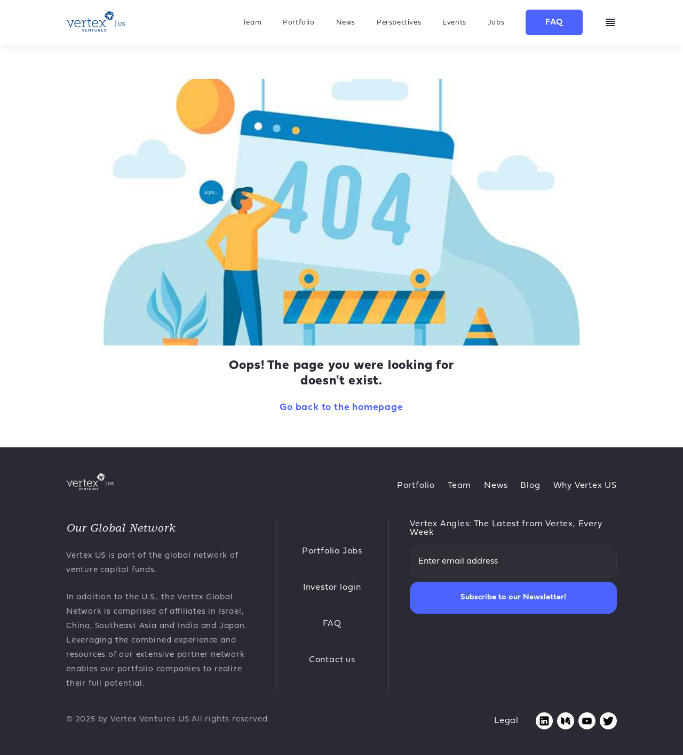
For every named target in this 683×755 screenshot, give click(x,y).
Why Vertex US (585, 485)
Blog (530, 485)
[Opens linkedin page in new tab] (544, 720)
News (345, 22)
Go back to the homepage (341, 408)
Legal (506, 721)
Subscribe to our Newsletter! (513, 597)
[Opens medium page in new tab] (565, 720)
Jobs (496, 22)
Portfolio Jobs (332, 551)
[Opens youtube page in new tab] (586, 720)
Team (252, 22)
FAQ (554, 22)
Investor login (332, 587)
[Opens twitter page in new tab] (608, 720)
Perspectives (399, 22)
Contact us (332, 660)
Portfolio (298, 22)
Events (454, 22)
